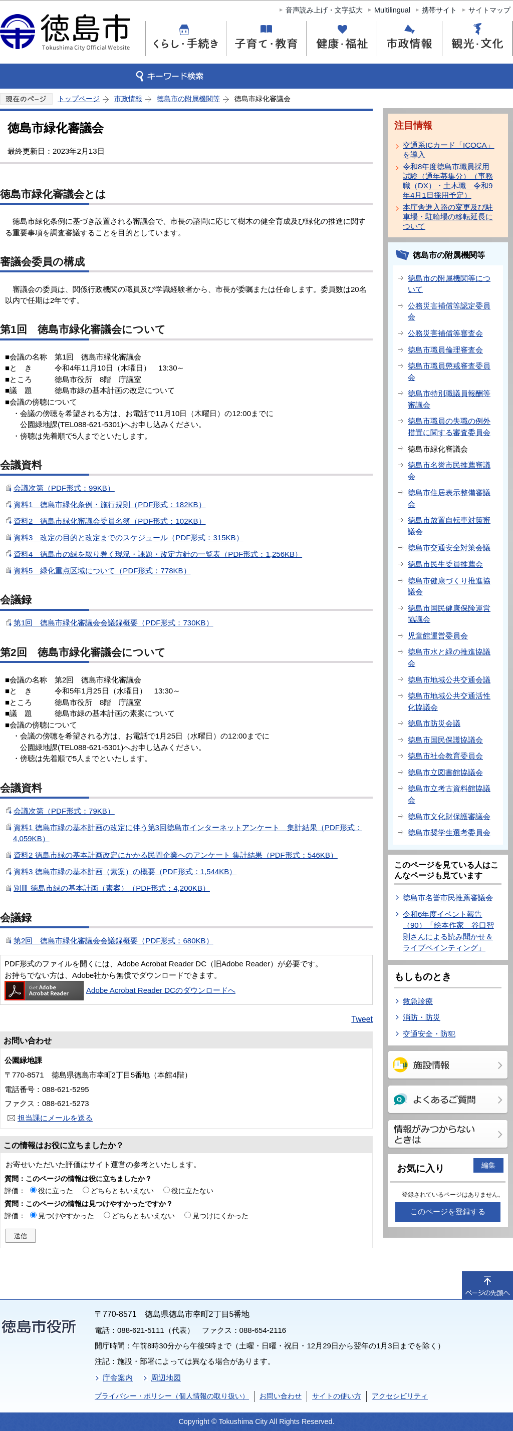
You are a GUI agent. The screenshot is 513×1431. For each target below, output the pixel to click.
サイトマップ (489, 10)
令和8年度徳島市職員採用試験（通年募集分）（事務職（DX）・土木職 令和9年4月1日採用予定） (448, 180)
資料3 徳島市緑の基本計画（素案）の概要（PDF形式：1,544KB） (125, 871)
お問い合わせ (281, 1396)
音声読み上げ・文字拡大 (324, 10)
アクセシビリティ (400, 1396)
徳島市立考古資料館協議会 (449, 794)
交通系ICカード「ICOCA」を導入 (448, 150)
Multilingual (392, 10)
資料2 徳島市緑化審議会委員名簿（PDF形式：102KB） (110, 521)
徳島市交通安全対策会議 (449, 547)
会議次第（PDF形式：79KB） (64, 811)
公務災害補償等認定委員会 (449, 311)
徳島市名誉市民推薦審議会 (449, 471)
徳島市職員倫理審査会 (445, 349)
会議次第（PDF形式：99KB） (64, 488)
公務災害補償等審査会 (445, 333)
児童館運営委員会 (438, 635)
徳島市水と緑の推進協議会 (449, 657)
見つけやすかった (66, 1216)
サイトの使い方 (336, 1396)
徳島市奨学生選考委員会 (449, 832)
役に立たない (192, 1191)
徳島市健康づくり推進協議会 (449, 586)
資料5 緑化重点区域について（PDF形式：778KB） (102, 570)
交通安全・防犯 (429, 1033)
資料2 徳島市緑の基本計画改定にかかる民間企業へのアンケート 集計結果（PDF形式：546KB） (176, 855)
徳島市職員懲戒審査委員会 (449, 372)
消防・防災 (421, 1017)
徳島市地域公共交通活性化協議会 (449, 701)
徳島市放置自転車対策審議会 (449, 526)
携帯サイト (439, 10)
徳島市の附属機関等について (449, 284)
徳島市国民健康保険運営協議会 (449, 614)
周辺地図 (166, 1377)
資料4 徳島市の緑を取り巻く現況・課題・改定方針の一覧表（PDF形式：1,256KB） (158, 554)
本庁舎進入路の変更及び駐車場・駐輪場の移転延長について (448, 216)
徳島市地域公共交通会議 (449, 679)
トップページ (79, 99)
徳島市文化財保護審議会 (449, 816)
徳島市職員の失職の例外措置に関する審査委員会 (449, 427)
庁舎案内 (118, 1377)
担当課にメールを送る (55, 1118)
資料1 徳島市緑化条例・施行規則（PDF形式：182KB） (110, 504)
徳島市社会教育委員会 (445, 756)
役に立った (55, 1191)
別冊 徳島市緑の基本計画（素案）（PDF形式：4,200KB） (112, 888)
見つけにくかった (220, 1216)
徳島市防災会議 (434, 723)
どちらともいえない (122, 1191)
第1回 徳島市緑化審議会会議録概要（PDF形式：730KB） (113, 622)
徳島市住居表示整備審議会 (449, 498)
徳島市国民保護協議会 (445, 740)
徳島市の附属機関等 (188, 99)
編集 (488, 1165)
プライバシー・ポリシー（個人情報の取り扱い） (172, 1396)
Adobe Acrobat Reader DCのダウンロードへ (120, 990)
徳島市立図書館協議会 (445, 772)
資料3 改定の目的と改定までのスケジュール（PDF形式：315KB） (128, 537)
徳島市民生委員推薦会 (445, 564)
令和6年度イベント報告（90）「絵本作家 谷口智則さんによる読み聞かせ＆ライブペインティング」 (448, 931)
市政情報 (128, 99)
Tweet (362, 1019)
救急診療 (418, 1001)
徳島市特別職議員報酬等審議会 (449, 399)
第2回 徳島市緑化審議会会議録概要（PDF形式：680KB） (113, 940)
